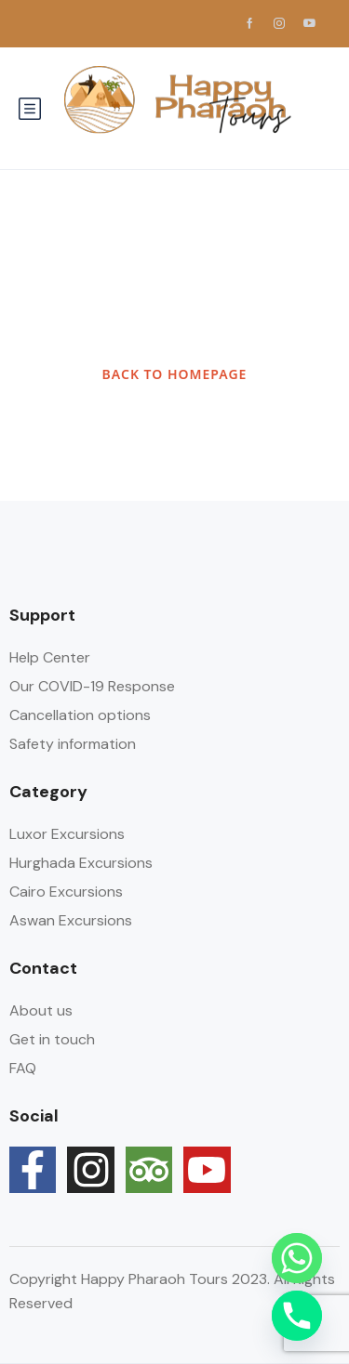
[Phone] (297, 1316)
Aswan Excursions (70, 920)
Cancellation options (80, 715)
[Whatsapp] (297, 1258)
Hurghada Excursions (81, 862)
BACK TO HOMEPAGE (175, 374)
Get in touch (52, 1039)
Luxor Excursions (67, 834)
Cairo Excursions (66, 891)
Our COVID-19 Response (92, 686)
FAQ (22, 1068)
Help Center (49, 657)
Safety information (72, 744)
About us (41, 1010)
